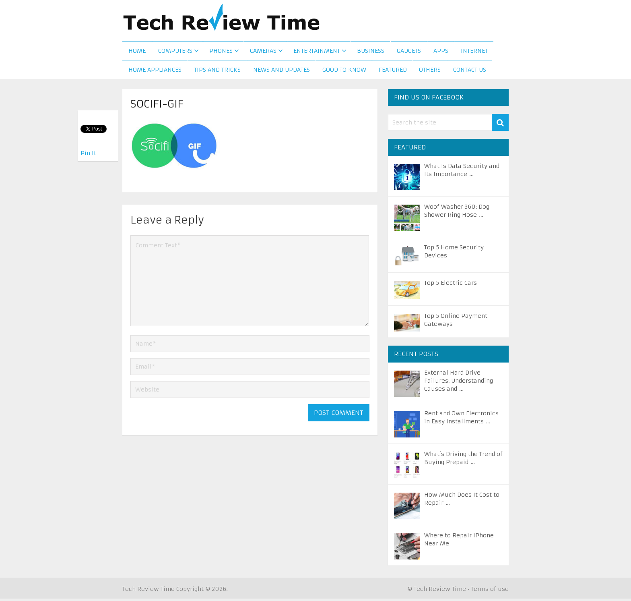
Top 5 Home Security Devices (454, 253)
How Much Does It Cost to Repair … (461, 501)
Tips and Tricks (217, 72)
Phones (221, 52)
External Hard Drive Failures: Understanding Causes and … (458, 383)
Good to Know (344, 72)
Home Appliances (154, 72)
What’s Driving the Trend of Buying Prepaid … (463, 460)
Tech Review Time (148, 591)
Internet (473, 52)
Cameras (263, 52)
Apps (440, 52)
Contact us (470, 72)
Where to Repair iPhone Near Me (459, 541)
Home (137, 52)
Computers (175, 52)
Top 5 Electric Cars (450, 285)
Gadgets (408, 52)
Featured (393, 72)
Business (370, 52)
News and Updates (281, 72)
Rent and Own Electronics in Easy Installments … (461, 419)
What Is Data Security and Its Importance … (461, 172)
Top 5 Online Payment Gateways (455, 322)
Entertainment (316, 52)
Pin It (88, 153)
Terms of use (490, 591)
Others (430, 72)
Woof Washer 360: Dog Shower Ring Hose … (456, 213)
